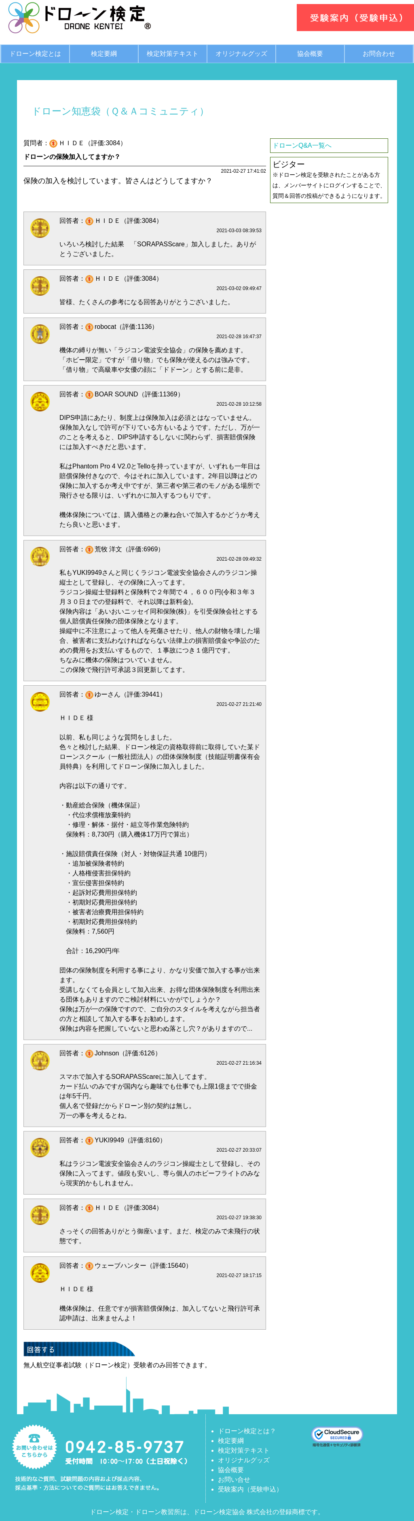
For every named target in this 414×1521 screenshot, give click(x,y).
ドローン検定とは (35, 53)
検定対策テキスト (173, 53)
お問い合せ (234, 1479)
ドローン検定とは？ (247, 1431)
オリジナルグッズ (241, 53)
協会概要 (310, 53)
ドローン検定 (109, 1511)
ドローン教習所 (157, 1511)
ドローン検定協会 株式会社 (232, 1511)
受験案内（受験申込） (250, 1489)
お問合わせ (379, 53)
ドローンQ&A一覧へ (302, 145)
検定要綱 (104, 53)
